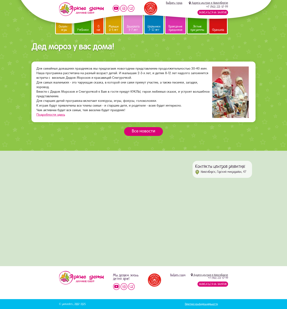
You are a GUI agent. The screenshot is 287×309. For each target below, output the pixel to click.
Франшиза (218, 30)
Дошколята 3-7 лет (133, 28)
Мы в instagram (123, 8)
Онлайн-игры (64, 28)
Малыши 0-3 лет (114, 28)
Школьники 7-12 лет (154, 28)
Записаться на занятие (213, 12)
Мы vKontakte (131, 8)
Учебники (83, 30)
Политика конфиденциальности (201, 304)
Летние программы (197, 28)
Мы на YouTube (116, 8)
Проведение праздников (175, 28)
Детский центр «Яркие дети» (81, 277)
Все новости (143, 131)
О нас (98, 28)
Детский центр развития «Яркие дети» (81, 9)
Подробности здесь (50, 114)
